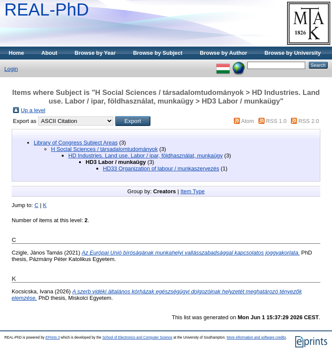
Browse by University (293, 53)
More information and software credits (256, 338)
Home (16, 53)
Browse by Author (223, 53)
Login (11, 69)
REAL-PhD (46, 9)
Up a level (33, 110)
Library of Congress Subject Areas (76, 142)
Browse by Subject (158, 53)
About (49, 53)
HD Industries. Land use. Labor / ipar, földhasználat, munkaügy (145, 155)
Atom (247, 121)
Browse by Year (95, 53)
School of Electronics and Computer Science (137, 338)
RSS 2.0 (308, 121)
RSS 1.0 (276, 121)
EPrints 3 (52, 338)
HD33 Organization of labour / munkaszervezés (161, 168)
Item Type (192, 191)
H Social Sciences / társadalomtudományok (104, 149)
